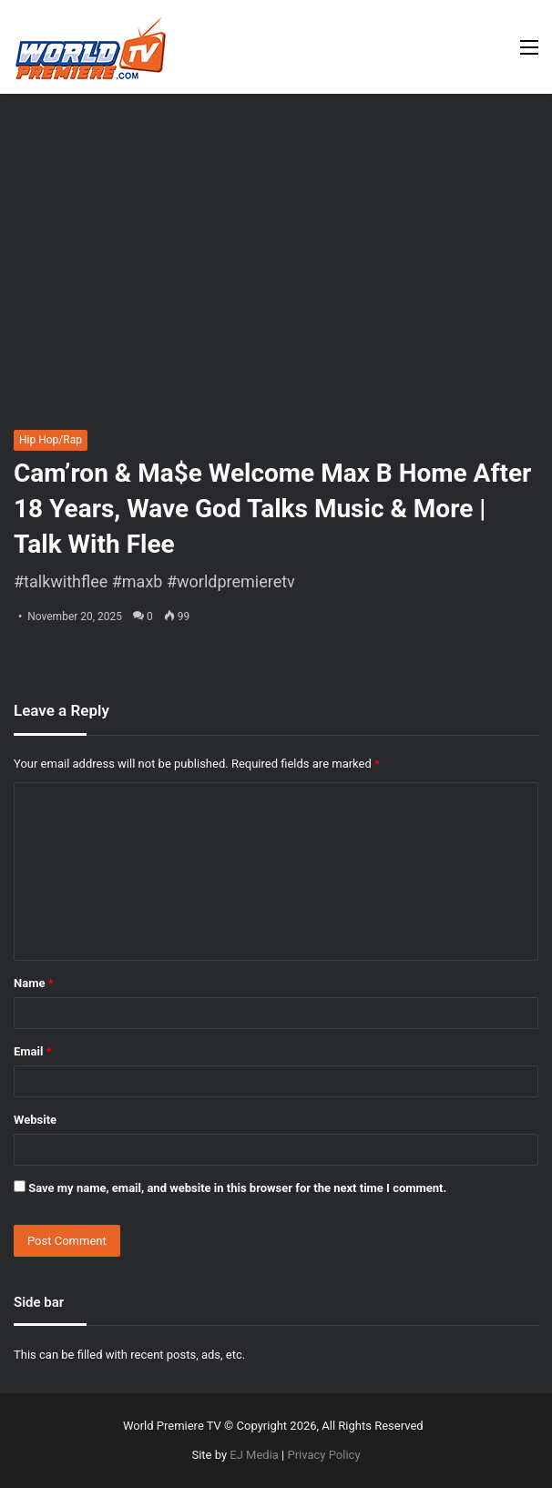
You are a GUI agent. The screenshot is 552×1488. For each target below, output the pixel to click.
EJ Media (254, 1455)
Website (35, 1119)
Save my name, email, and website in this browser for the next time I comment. (237, 1188)
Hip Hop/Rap (50, 439)
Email (33, 1051)
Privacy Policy (324, 1455)
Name (34, 983)
